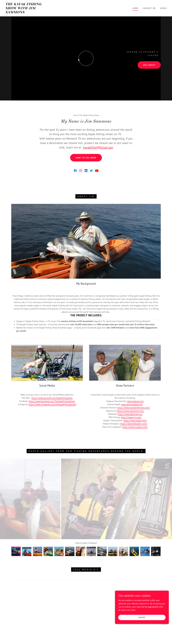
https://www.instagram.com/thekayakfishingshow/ (52, 404)
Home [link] (135, 8)
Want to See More (86, 157)
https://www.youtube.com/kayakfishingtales (52, 398)
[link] (27, 12)
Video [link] (163, 8)
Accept (142, 617)
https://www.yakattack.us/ (130, 414)
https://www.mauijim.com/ (135, 427)
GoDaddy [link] (91, 625)
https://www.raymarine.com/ (130, 410)
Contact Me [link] (149, 8)
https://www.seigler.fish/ (135, 420)
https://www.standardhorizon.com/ (133, 407)
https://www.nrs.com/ (131, 417)
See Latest (149, 65)
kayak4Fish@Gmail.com (98, 147)
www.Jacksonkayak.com (132, 404)
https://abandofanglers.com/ (133, 423)
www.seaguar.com (135, 401)
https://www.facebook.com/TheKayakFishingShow (52, 401)
